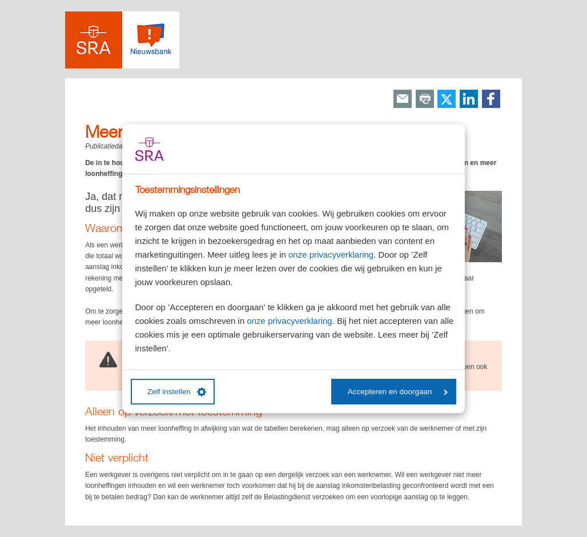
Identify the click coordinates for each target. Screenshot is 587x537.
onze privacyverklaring (330, 254)
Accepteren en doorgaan (398, 391)
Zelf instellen (176, 391)
